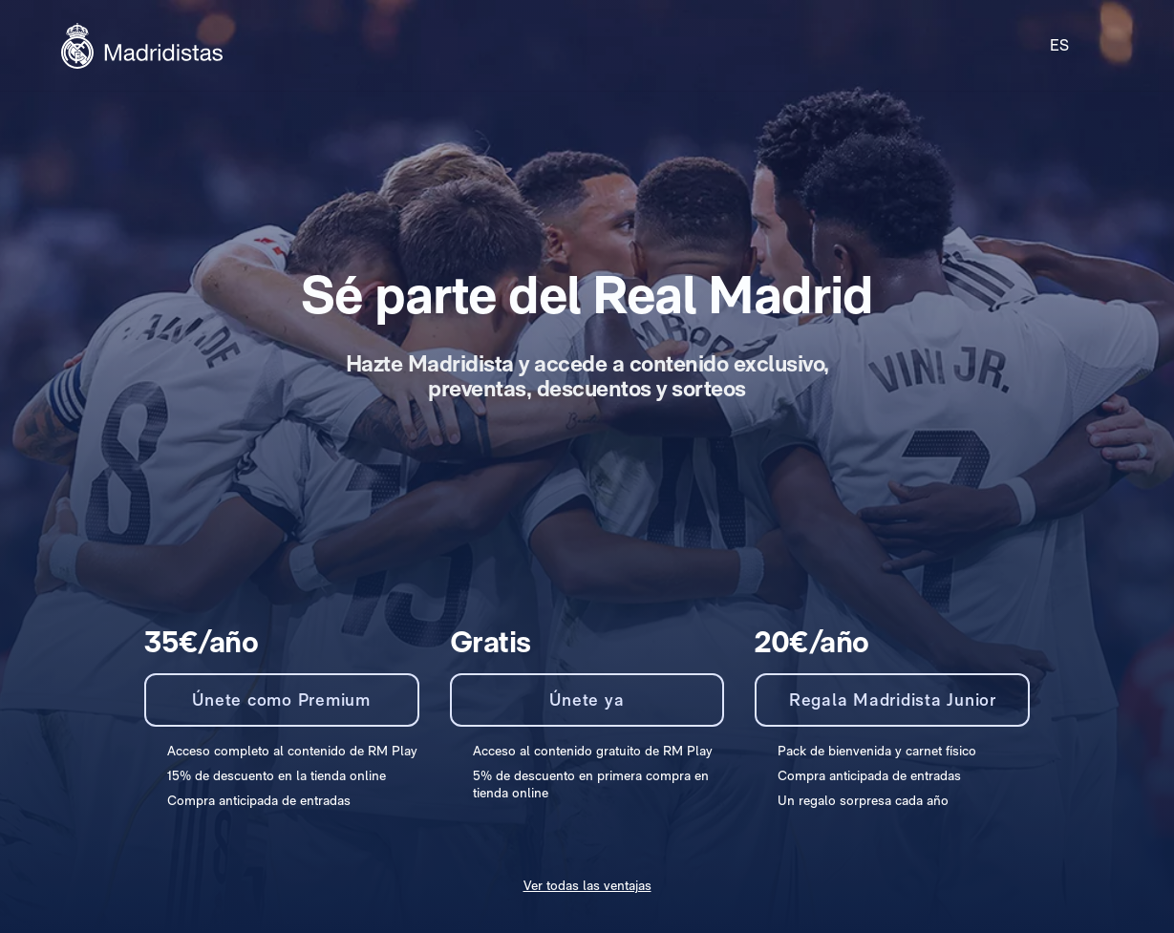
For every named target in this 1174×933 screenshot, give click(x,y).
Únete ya (586, 699)
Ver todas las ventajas (587, 885)
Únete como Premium (281, 699)
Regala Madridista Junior (892, 699)
